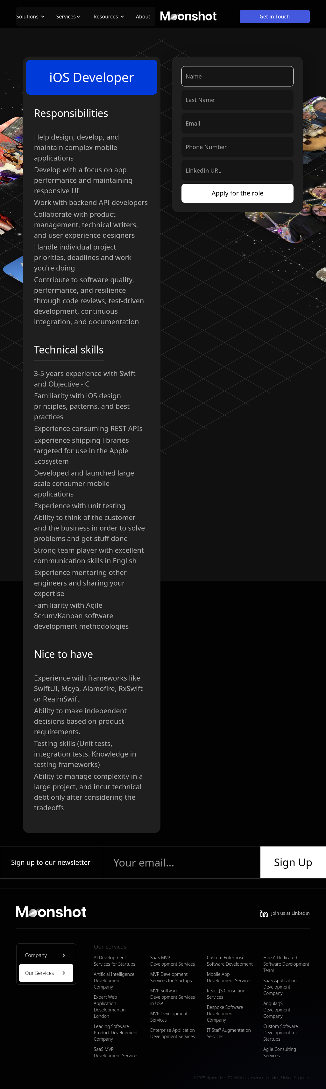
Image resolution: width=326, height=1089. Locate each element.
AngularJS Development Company (276, 1009)
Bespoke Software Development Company (225, 1013)
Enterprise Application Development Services (172, 1033)
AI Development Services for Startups (114, 961)
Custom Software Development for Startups (280, 1032)
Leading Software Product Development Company (116, 1032)
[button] (33, 16)
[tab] (46, 955)
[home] (188, 16)
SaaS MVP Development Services (116, 1052)
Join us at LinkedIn (290, 913)
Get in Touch (274, 16)
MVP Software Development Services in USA (172, 997)
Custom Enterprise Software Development (230, 961)
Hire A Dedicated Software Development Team (286, 964)
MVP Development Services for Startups (171, 977)
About (143, 16)
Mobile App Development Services (229, 977)
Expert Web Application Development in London (109, 1006)
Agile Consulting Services (279, 1052)
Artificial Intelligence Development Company (114, 980)
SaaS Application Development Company (279, 986)
